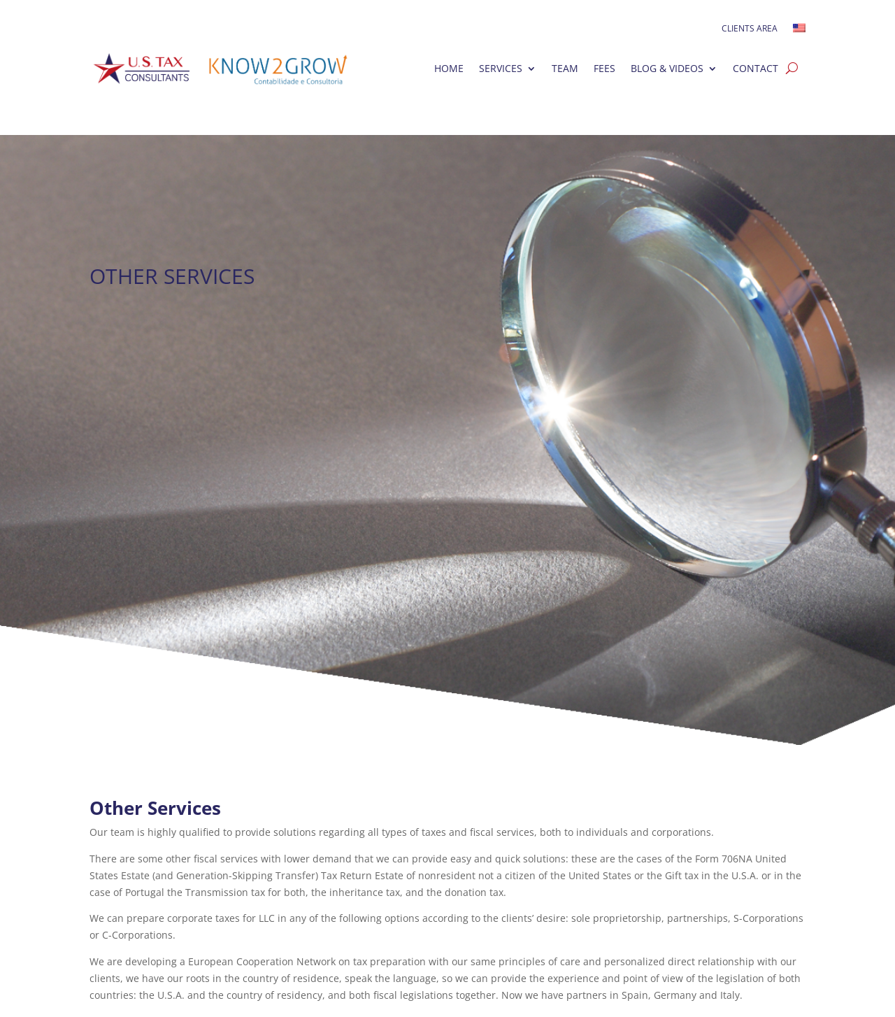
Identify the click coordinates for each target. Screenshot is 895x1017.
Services (500, 68)
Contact (755, 68)
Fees (604, 68)
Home (449, 68)
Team (565, 68)
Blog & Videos (667, 68)
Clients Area (750, 29)
